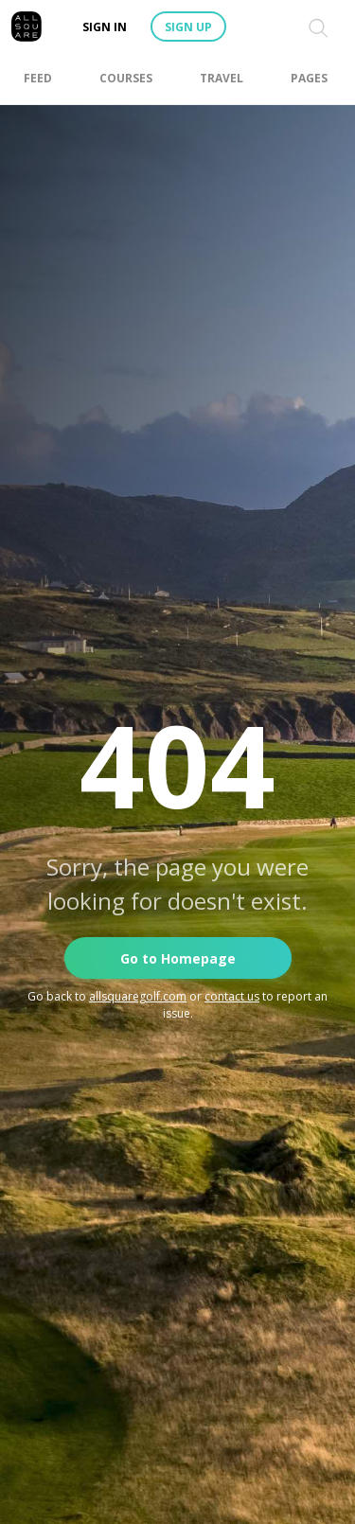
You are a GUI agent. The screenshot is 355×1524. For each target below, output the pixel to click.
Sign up (188, 27)
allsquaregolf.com (137, 996)
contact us (231, 996)
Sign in (104, 27)
